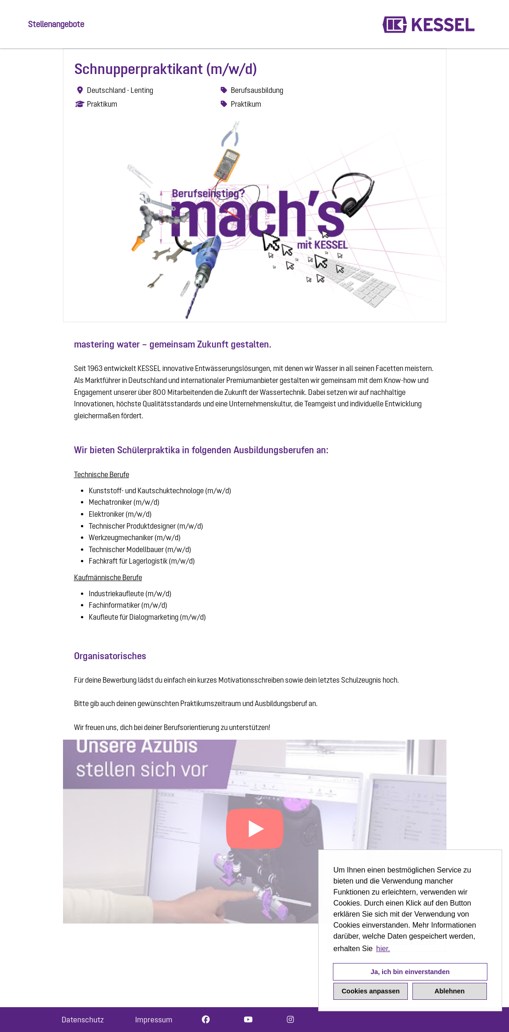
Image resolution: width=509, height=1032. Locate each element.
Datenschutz (83, 1019)
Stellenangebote (56, 24)
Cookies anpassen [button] (371, 991)
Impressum (153, 1019)
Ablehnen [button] (450, 991)
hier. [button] (383, 948)
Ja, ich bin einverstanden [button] (410, 971)
